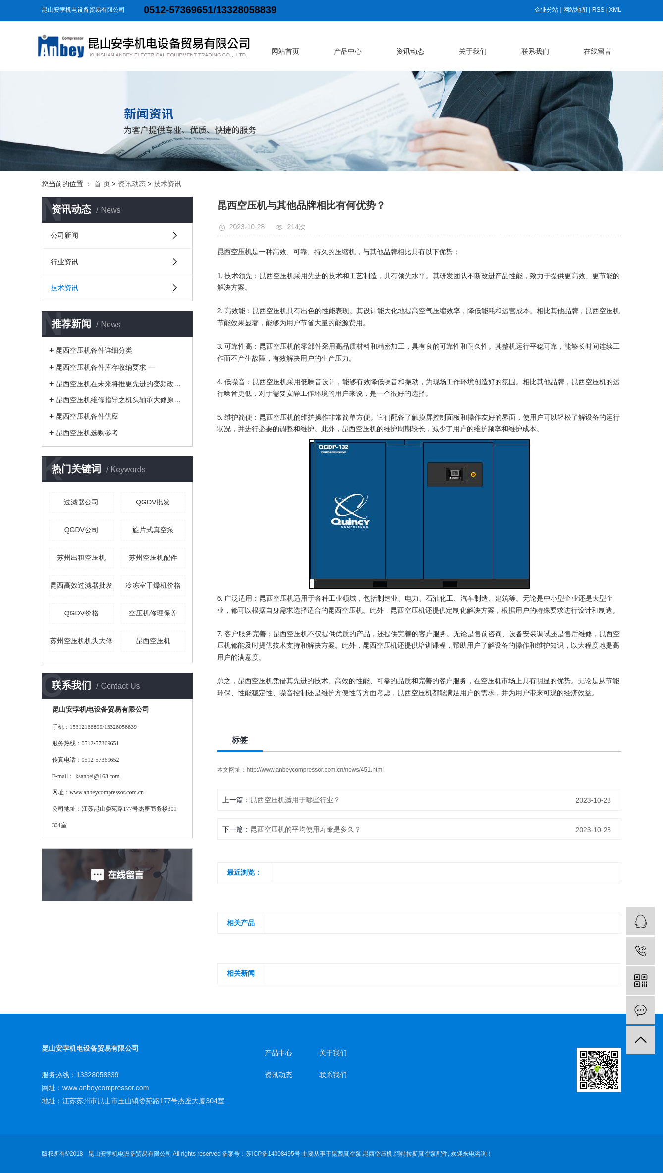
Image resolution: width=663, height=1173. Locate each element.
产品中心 (348, 51)
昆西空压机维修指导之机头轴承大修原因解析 (120, 400)
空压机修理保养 (153, 613)
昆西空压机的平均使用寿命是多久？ (305, 829)
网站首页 (285, 51)
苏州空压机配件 (153, 557)
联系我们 (535, 51)
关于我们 (473, 51)
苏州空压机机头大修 (81, 641)
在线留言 (597, 51)
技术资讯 (167, 184)
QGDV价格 (81, 613)
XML (615, 9)
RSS (598, 9)
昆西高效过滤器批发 (81, 585)
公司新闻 (64, 235)
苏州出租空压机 (81, 557)
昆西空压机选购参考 (87, 433)
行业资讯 (64, 262)
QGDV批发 (153, 502)
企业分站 (546, 9)
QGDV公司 (81, 530)
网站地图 (575, 9)
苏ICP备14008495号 (273, 1153)
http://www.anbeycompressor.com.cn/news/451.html (315, 769)
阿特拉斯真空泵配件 (421, 1153)
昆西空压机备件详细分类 (94, 350)
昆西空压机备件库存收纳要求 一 (105, 367)
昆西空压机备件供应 (87, 416)
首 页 (102, 184)
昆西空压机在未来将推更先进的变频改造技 (120, 384)
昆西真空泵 (346, 1153)
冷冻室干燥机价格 (153, 585)
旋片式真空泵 (153, 530)
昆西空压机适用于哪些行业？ (295, 800)
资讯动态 (410, 51)
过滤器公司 (81, 502)
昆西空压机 (153, 641)
